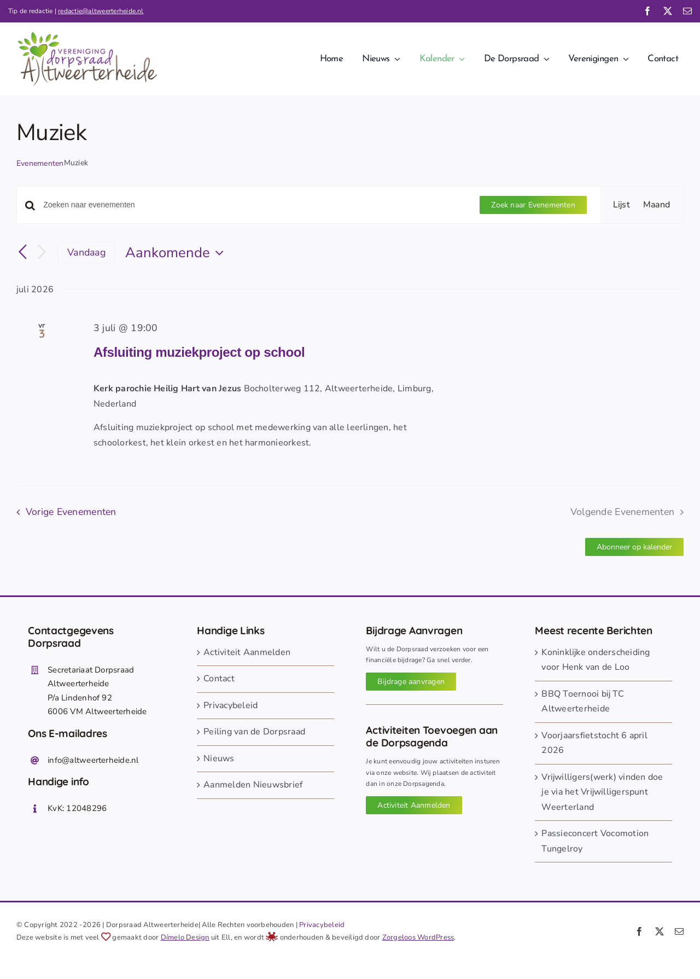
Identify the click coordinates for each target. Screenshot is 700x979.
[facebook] (647, 11)
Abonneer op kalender (634, 547)
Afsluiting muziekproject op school (199, 352)
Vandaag (86, 252)
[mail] (687, 11)
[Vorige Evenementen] (23, 252)
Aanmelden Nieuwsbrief (252, 785)
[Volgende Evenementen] (41, 252)
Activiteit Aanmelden (246, 652)
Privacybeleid (230, 705)
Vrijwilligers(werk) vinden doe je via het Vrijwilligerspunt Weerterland (602, 792)
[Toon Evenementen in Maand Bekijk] (656, 205)
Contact (219, 679)
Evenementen (40, 163)
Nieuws (218, 758)
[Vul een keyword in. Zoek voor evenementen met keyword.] (254, 205)
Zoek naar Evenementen (533, 205)
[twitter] (667, 11)
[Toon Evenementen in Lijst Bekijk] (621, 205)
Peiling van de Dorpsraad (254, 732)
